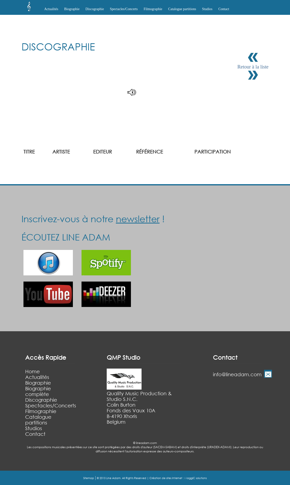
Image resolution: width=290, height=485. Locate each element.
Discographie (41, 400)
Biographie (38, 383)
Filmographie (153, 9)
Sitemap (88, 478)
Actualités (51, 9)
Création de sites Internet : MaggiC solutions (178, 478)
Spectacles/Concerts (50, 405)
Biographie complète (38, 391)
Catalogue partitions (182, 9)
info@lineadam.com (237, 374)
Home (32, 371)
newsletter (138, 218)
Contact (223, 9)
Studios (207, 9)
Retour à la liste (253, 66)
